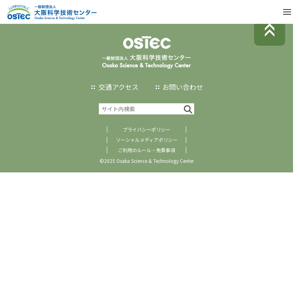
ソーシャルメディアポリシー (146, 139)
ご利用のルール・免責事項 (146, 150)
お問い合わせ (182, 87)
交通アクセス (118, 87)
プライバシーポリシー (146, 129)
